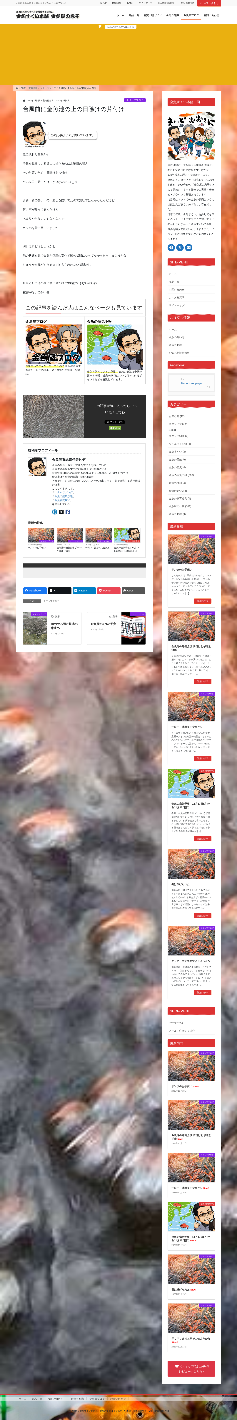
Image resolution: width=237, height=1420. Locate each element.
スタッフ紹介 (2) (178, 435)
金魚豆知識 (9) (177, 514)
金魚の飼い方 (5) (178, 490)
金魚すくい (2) (177, 451)
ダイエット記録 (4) (180, 443)
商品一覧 (174, 281)
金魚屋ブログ (36, 322)
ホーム (173, 274)
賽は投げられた (180, 884)
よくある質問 (176, 297)
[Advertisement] (118, 57)
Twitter (130, 3)
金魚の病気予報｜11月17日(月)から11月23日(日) (126, 549)
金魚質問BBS (62, 500)
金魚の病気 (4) (177, 467)
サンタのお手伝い (37, 547)
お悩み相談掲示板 (179, 352)
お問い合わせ (209, 3)
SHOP (103, 3)
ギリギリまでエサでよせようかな (190, 961)
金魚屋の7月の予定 (103, 624)
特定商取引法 (187, 3)
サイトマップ (145, 3)
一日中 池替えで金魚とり (97, 549)
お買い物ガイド (56, 1398)
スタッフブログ (134, 100)
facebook (116, 3)
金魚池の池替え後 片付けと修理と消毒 (69, 549)
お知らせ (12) (177, 416)
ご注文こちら (176, 1022)
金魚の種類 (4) (177, 482)
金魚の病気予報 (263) (181, 475)
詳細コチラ (202, 601)
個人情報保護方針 (167, 3)
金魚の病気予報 (99, 322)
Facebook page (191, 383)
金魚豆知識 (175, 345)
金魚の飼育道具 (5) (180, 498)
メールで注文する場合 (182, 1030)
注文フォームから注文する (120, 26)
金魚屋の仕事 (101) (180, 506)
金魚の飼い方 (176, 337)
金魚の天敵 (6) (177, 459)
